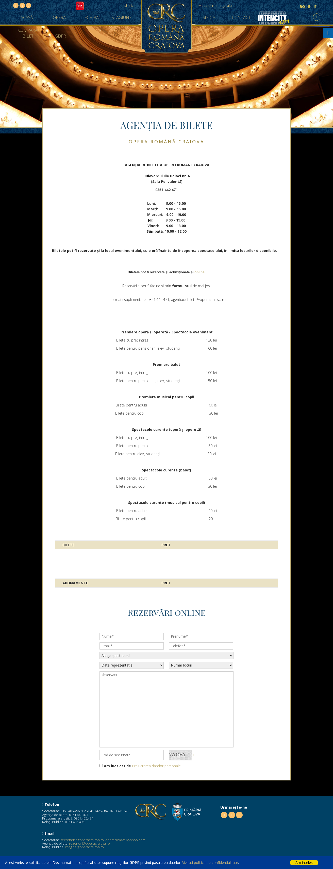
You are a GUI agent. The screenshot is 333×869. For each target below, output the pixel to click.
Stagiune (121, 17)
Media (208, 17)
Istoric (128, 5)
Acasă (27, 17)
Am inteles (304, 862)
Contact (241, 17)
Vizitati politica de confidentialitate (210, 862)
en (309, 6)
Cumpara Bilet (28, 33)
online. (199, 272)
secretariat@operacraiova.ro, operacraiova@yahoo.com (102, 840)
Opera (59, 17)
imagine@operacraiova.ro (84, 847)
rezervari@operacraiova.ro (89, 843)
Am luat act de (117, 765)
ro (302, 6)
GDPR (60, 36)
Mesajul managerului (215, 5)
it (315, 6)
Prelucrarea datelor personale (156, 765)
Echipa (92, 17)
